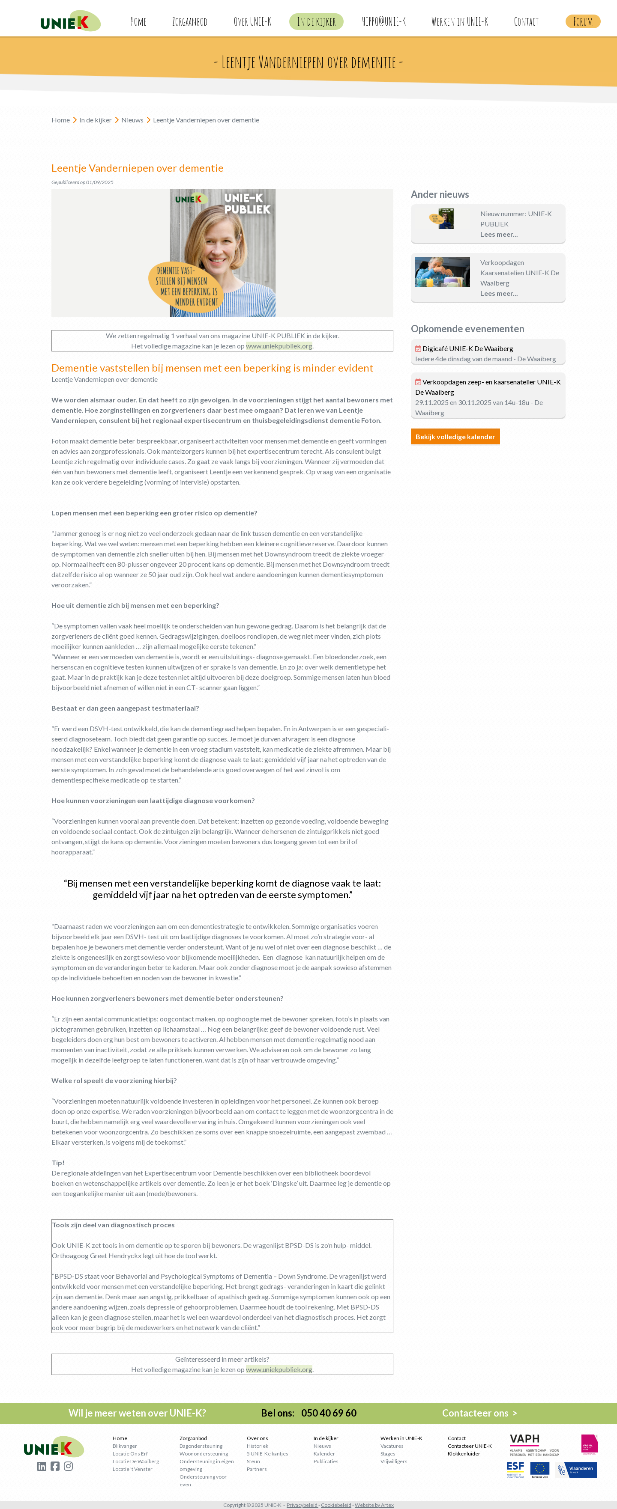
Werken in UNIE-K (459, 21)
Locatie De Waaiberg (136, 1461)
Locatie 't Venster (133, 1469)
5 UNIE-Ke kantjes (267, 1453)
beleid (344, 1505)
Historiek (257, 1446)
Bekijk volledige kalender (455, 436)
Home (138, 21)
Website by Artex (374, 1505)
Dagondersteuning (201, 1446)
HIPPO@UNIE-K (384, 21)
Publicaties (326, 1461)
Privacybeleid (302, 1505)
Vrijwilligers (393, 1461)
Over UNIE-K (252, 21)
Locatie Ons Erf (130, 1453)
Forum (583, 21)
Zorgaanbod (190, 21)
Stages (387, 1453)
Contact (526, 21)
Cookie (329, 1505)
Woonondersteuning (204, 1453)
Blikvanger (125, 1446)
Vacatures (392, 1446)
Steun (253, 1461)
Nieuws (322, 1446)
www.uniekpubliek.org (279, 346)
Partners (257, 1469)
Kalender (324, 1453)
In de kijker (316, 21)
